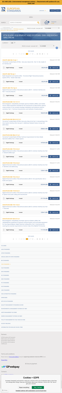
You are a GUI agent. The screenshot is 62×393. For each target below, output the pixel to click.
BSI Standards (5, 260)
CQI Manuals (4, 343)
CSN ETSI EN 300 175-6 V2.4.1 (24, 164)
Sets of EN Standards (7, 301)
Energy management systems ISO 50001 (11, 316)
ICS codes (3, 245)
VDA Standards (11, 342)
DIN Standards (5, 271)
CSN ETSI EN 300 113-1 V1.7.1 (24, 105)
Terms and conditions (14, 356)
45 (40, 54)
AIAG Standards (5, 249)
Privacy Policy (4, 360)
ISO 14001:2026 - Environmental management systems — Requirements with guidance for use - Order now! (31, 2)
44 (37, 54)
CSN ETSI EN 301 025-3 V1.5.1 (24, 222)
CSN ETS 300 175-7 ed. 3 (24, 89)
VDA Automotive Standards (8, 294)
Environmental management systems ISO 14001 (14, 308)
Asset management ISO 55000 (9, 312)
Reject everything (24, 387)
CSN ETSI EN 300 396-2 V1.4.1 (22, 136)
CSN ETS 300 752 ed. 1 (23, 75)
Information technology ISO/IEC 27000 (12, 327)
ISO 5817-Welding (5, 323)
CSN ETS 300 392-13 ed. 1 (24, 61)
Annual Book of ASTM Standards (10, 256)
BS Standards (12, 337)
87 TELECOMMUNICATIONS (7, 28)
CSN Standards (6, 27)
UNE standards (5, 290)
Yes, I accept (38, 387)
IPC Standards (5, 282)
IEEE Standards (5, 279)
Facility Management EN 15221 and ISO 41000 (13, 319)
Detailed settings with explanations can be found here (31, 390)
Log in (52, 10)
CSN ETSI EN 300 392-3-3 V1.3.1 (24, 122)
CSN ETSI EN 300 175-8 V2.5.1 (24, 192)
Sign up (58, 10)
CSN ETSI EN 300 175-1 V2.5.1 (24, 206)
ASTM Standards (5, 253)
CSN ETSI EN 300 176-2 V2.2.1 (24, 178)
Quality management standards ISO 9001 (12, 305)
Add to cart (55, 67)
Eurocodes (4, 297)
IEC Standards (5, 275)
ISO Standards (5, 286)
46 (42, 54)
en (45, 10)
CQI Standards (5, 268)
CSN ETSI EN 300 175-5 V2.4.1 (24, 150)
